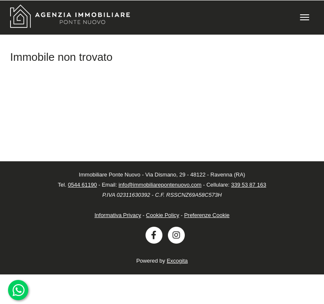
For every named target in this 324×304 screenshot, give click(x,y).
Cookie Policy (162, 215)
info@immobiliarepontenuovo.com (160, 185)
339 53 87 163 (248, 185)
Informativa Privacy (117, 215)
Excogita (177, 261)
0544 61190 (82, 185)
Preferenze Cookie (207, 215)
